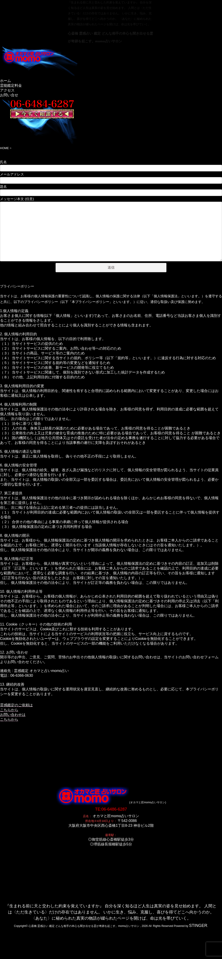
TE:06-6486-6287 (111, 785)
